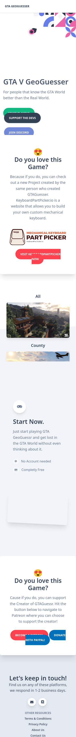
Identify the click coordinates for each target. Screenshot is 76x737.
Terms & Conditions (38, 718)
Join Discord (19, 132)
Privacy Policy (38, 724)
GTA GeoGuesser (17, 6)
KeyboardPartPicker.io (34, 200)
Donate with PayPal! (45, 637)
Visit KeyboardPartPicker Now (40, 256)
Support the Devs (22, 118)
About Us (38, 730)
